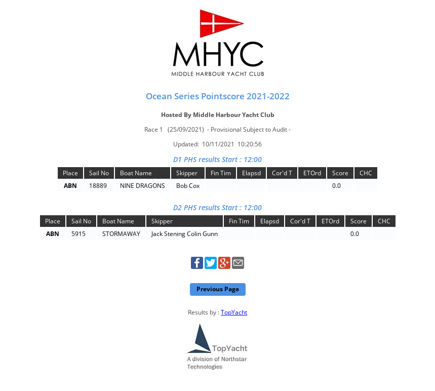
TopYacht (234, 312)
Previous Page (218, 289)
